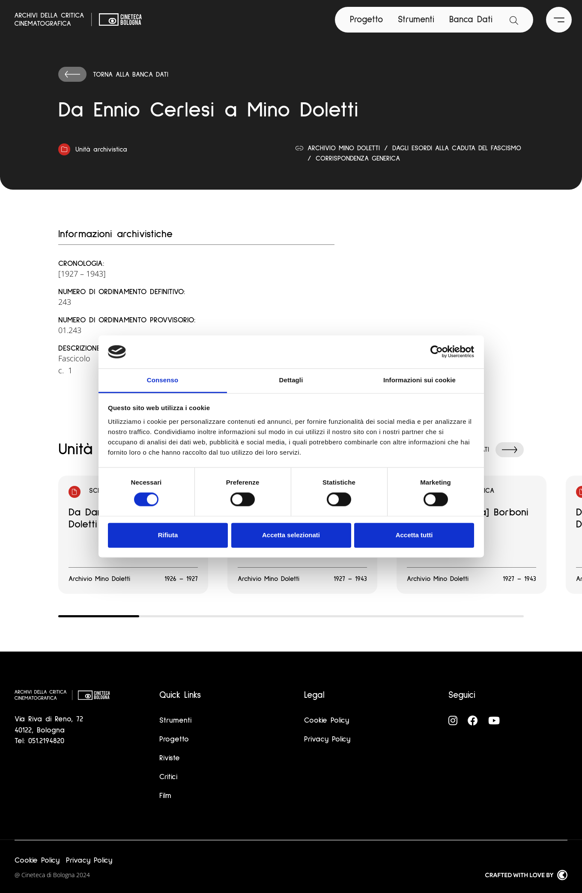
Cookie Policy (326, 720)
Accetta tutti (414, 535)
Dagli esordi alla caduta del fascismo (456, 148)
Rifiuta (168, 535)
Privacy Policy (327, 739)
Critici (168, 777)
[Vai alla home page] (78, 20)
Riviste (169, 758)
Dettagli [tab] (291, 380)
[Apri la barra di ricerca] (514, 20)
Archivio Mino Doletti (343, 148)
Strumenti (416, 19)
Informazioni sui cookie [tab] (419, 380)
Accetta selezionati (291, 535)
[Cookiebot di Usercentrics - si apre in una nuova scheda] (436, 351)
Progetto (366, 19)
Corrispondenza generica (358, 158)
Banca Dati (470, 19)
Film (165, 796)
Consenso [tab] (162, 380)
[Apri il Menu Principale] (559, 20)
